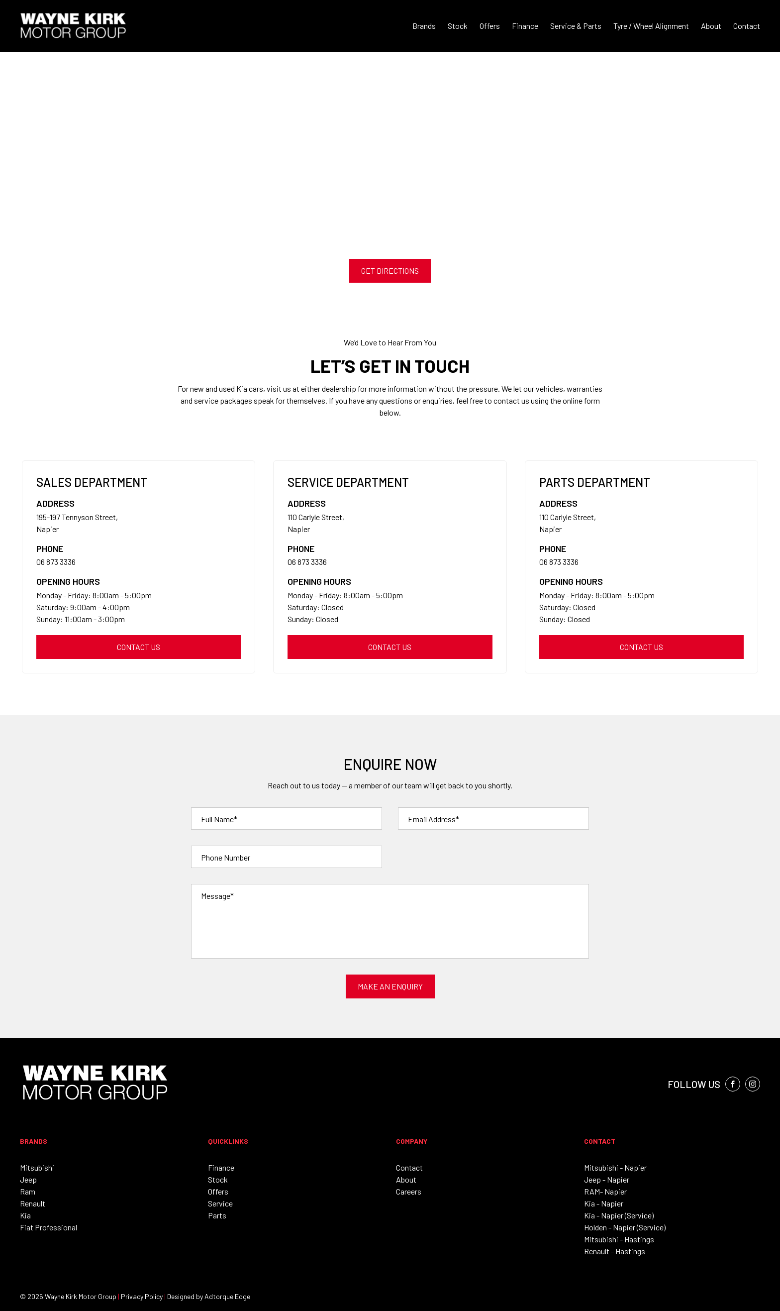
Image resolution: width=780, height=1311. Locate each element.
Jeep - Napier (606, 1179)
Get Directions (390, 270)
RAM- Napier (605, 1191)
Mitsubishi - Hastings (619, 1239)
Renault (32, 1203)
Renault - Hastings (614, 1251)
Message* (217, 895)
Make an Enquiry (390, 986)
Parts (217, 1215)
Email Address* (433, 819)
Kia (25, 1215)
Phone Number (225, 857)
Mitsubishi (37, 1167)
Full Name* (219, 819)
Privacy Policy (142, 1296)
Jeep (28, 1179)
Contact (746, 25)
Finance (525, 25)
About (711, 25)
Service (220, 1203)
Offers (490, 25)
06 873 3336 (56, 561)
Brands (424, 25)
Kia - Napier (603, 1203)
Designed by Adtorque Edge (208, 1296)
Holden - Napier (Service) (625, 1227)
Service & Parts (575, 25)
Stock (458, 25)
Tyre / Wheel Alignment (651, 25)
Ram (27, 1191)
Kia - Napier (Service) (619, 1215)
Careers (408, 1191)
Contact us (138, 647)
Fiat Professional (48, 1227)
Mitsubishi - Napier (615, 1167)
